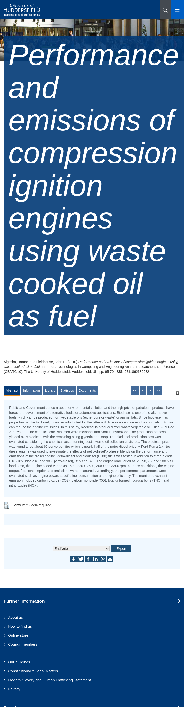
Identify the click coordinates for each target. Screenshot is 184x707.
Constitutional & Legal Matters (33, 671)
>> (158, 390)
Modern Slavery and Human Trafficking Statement (49, 680)
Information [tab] (31, 390)
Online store (18, 635)
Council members (22, 644)
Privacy (14, 689)
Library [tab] (50, 390)
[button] (165, 9)
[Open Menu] (177, 9)
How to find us (20, 626)
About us (15, 617)
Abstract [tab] (12, 390)
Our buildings (19, 662)
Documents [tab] (87, 390)
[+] (177, 393)
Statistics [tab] (67, 390)
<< (135, 390)
